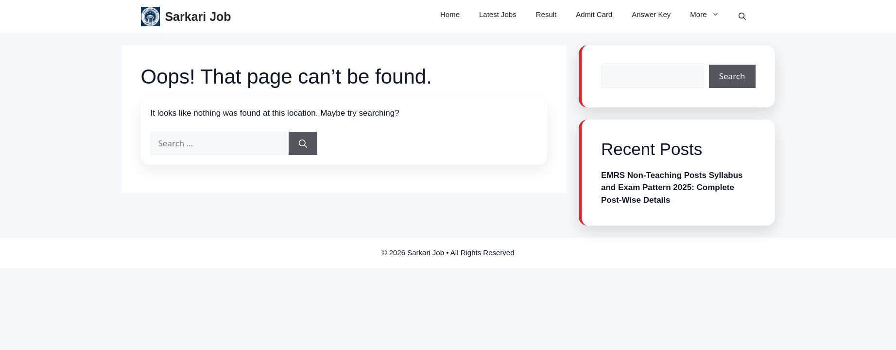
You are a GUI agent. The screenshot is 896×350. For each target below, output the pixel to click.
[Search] (303, 143)
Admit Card (594, 14)
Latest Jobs (498, 14)
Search (732, 76)
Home (450, 14)
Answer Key (651, 14)
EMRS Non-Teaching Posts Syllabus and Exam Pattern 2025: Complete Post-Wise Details (672, 188)
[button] (742, 16)
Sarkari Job (198, 16)
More (709, 14)
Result (546, 14)
